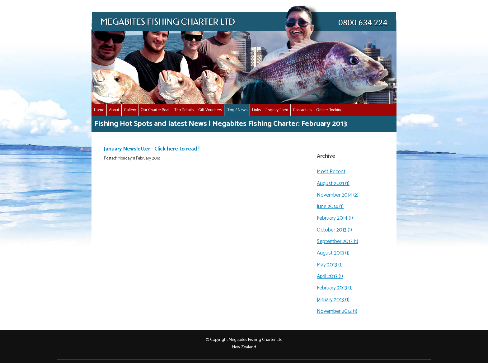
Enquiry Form (276, 110)
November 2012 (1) (337, 311)
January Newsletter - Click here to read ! (151, 149)
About (114, 110)
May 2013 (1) (330, 264)
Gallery (130, 110)
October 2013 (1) (334, 230)
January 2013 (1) (333, 299)
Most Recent (331, 171)
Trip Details (184, 110)
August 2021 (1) (333, 183)
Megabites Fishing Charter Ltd (256, 339)
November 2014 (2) (338, 195)
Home (99, 110)
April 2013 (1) (330, 276)
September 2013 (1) (337, 241)
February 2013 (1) (335, 288)
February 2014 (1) (335, 218)
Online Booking (329, 110)
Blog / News (237, 110)
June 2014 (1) (330, 206)
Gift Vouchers (210, 110)
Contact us (302, 110)
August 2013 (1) (333, 253)
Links (256, 110)
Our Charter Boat (155, 110)
